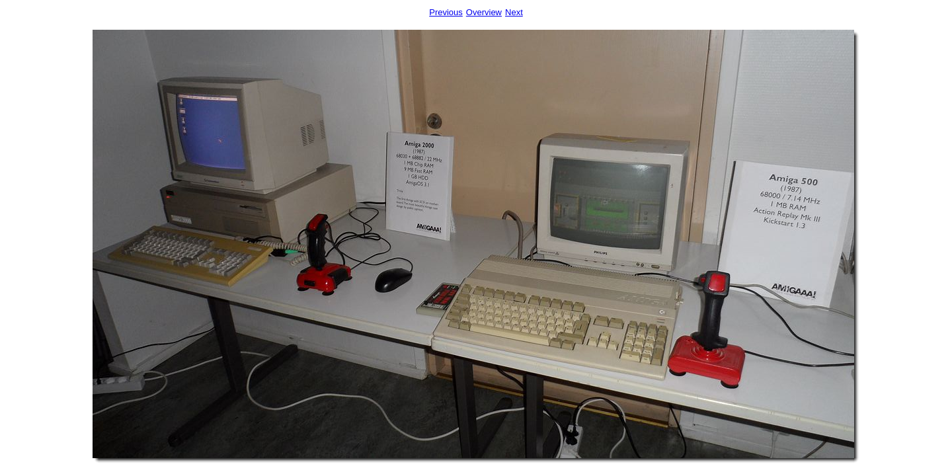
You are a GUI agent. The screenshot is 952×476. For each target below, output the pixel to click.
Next (514, 12)
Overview (484, 12)
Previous (446, 12)
